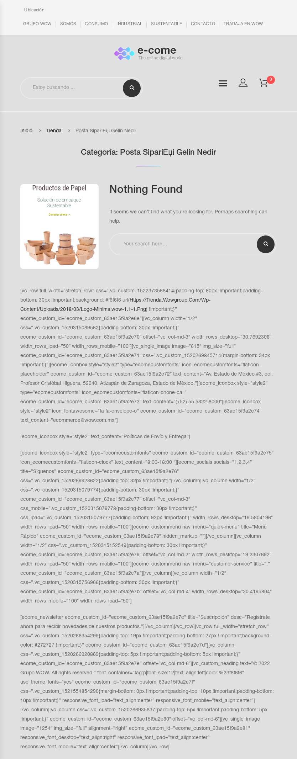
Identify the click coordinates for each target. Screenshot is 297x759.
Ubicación (34, 10)
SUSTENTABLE (166, 24)
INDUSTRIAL (129, 24)
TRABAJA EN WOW (243, 24)
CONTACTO (203, 24)
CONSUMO (96, 24)
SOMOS (68, 24)
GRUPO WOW (37, 24)
